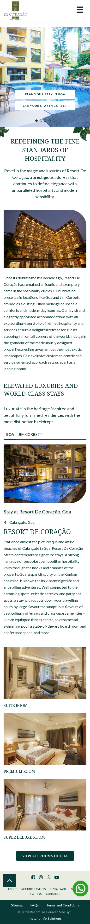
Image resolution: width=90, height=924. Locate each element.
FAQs (34, 905)
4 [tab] (49, 120)
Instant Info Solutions (45, 918)
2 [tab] (41, 120)
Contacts (53, 893)
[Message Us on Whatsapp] (80, 888)
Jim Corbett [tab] (30, 434)
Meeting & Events (33, 889)
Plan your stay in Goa (45, 94)
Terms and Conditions (62, 905)
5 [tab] (54, 120)
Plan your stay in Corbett (45, 105)
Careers (36, 893)
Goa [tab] (10, 434)
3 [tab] (45, 120)
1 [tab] (36, 120)
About (12, 889)
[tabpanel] (45, 77)
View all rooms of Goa (45, 856)
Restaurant (58, 889)
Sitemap (17, 905)
